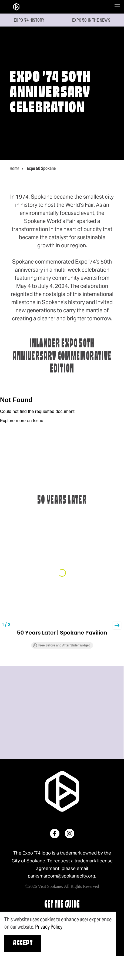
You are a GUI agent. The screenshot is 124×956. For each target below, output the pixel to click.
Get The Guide (62, 905)
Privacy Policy (48, 926)
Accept (23, 943)
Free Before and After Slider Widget (61, 645)
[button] (117, 625)
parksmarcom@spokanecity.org (61, 876)
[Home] (16, 7)
